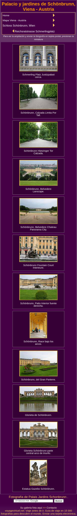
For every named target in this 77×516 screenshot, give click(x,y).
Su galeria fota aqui (31, 507)
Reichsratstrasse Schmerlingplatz (35, 31)
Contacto (52, 507)
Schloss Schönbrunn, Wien (19, 25)
